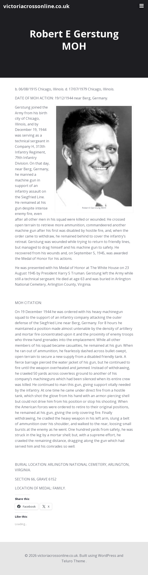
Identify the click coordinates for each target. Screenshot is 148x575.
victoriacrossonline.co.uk (36, 6)
